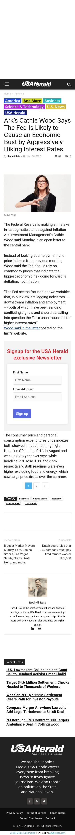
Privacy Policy (14, 813)
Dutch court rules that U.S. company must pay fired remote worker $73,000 (55, 552)
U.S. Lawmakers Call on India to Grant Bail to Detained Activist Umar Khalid (36, 672)
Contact (50, 818)
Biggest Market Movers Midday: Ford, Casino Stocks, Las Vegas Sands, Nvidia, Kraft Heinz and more (19, 554)
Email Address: (23, 389)
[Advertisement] (37, 39)
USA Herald (15, 112)
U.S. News (56, 106)
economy (56, 498)
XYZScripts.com (57, 833)
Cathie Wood (40, 498)
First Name (20, 372)
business (24, 498)
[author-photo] (37, 596)
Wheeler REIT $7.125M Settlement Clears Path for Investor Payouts (34, 697)
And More (32, 100)
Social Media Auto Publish (23, 833)
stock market (13, 503)
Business (52, 100)
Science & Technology (24, 106)
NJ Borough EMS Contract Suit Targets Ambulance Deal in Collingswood (37, 722)
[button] (6, 84)
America (19, 93)
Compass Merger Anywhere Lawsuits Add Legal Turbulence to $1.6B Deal (36, 709)
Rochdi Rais (13, 156)
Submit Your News (31, 818)
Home (7, 93)
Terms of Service (36, 813)
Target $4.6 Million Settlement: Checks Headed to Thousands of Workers (37, 684)
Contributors (58, 813)
